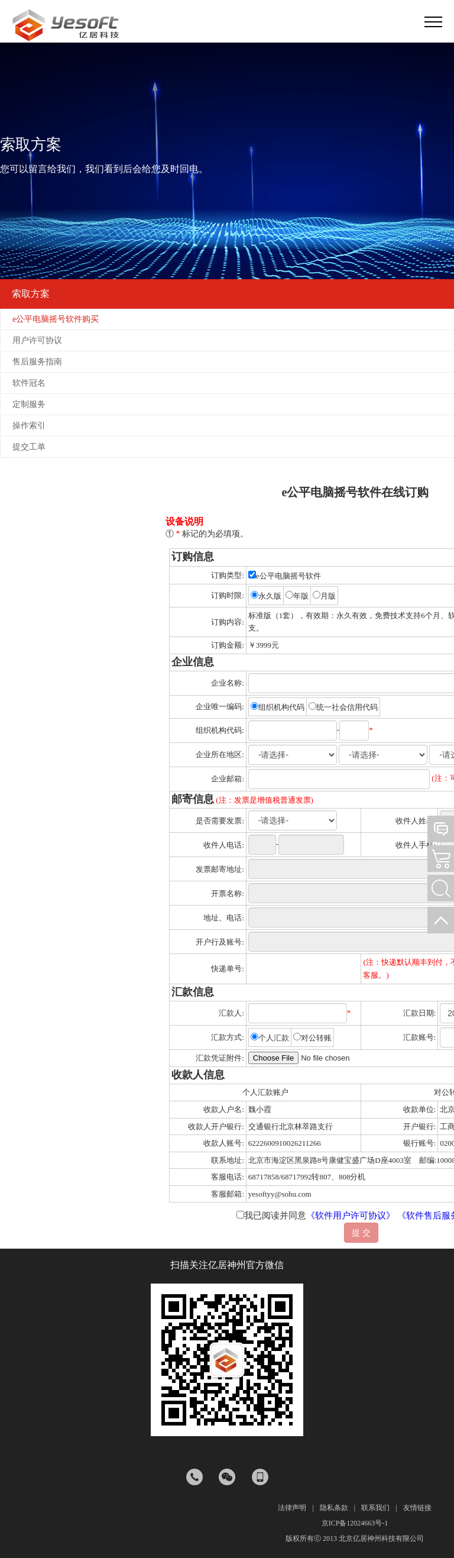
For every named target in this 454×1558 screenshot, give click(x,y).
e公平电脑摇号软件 (284, 575)
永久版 (269, 595)
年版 (301, 595)
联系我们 (375, 1508)
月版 (328, 595)
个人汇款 (273, 1037)
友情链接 (417, 1508)
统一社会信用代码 (347, 707)
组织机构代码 (281, 707)
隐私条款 (334, 1508)
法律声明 (292, 1508)
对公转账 (316, 1037)
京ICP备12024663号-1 (355, 1523)
